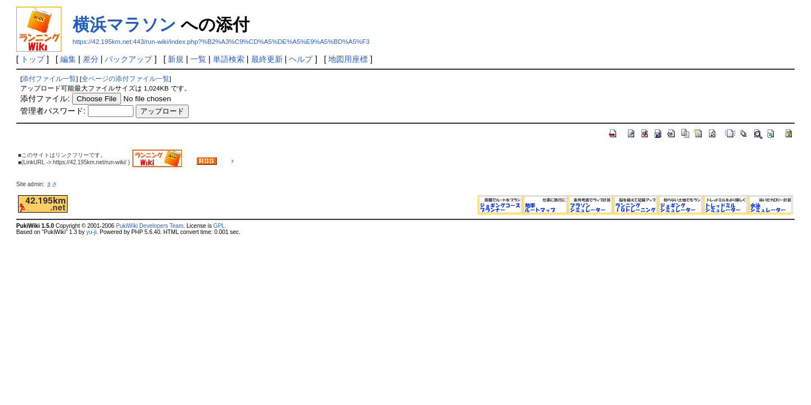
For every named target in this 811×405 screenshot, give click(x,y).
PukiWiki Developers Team (150, 226)
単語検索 (228, 59)
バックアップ (128, 59)
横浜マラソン (124, 24)
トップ (32, 59)
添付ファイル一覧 (49, 78)
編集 (68, 59)
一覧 (198, 59)
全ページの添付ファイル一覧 (126, 78)
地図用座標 (348, 59)
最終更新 (267, 59)
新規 (176, 59)
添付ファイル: (45, 98)
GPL (219, 226)
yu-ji (91, 232)
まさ (54, 184)
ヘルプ (301, 59)
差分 (91, 59)
